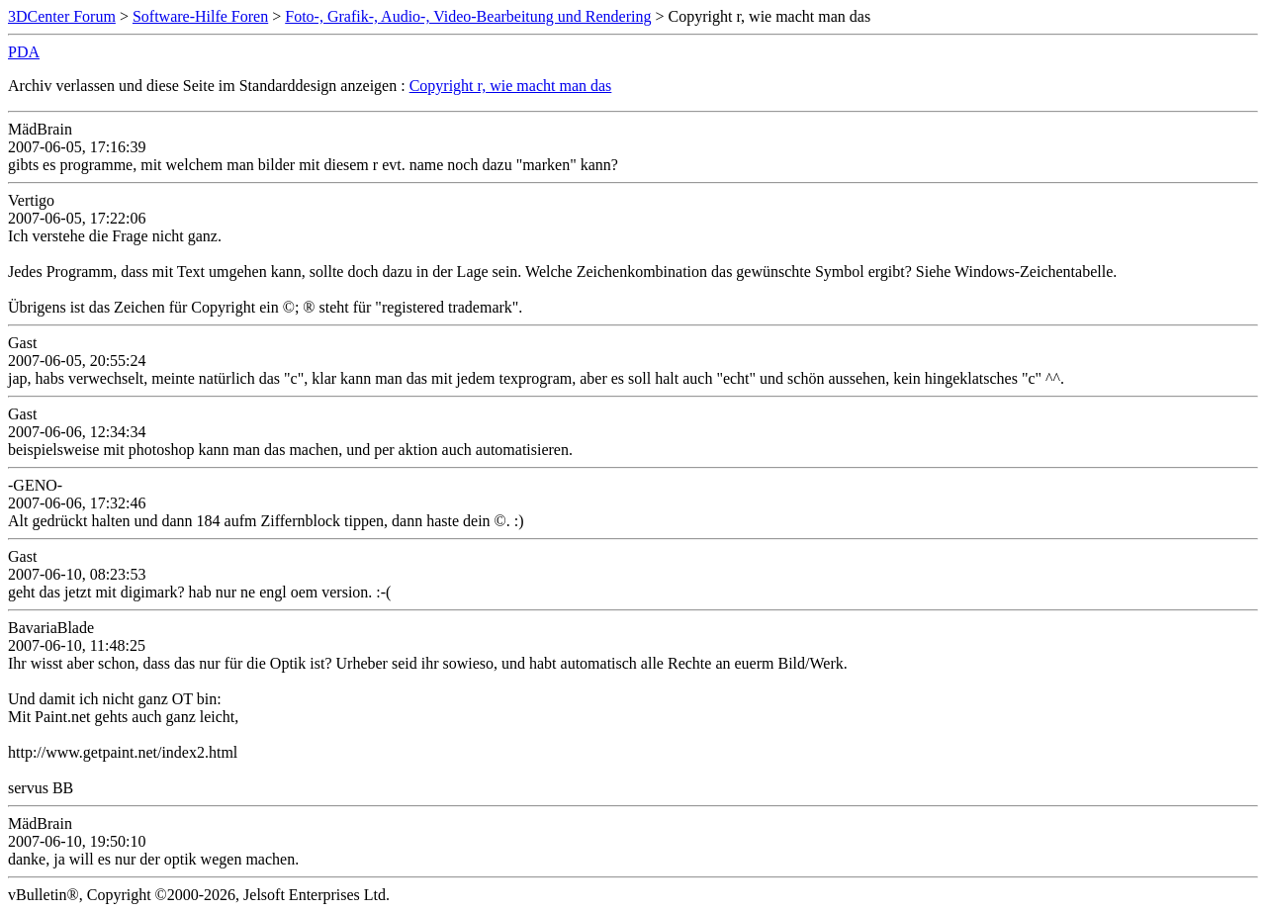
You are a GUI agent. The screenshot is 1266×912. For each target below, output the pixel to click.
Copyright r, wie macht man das (510, 85)
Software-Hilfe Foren (200, 16)
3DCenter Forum (62, 16)
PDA (24, 52)
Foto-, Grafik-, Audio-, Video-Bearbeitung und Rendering (468, 16)
